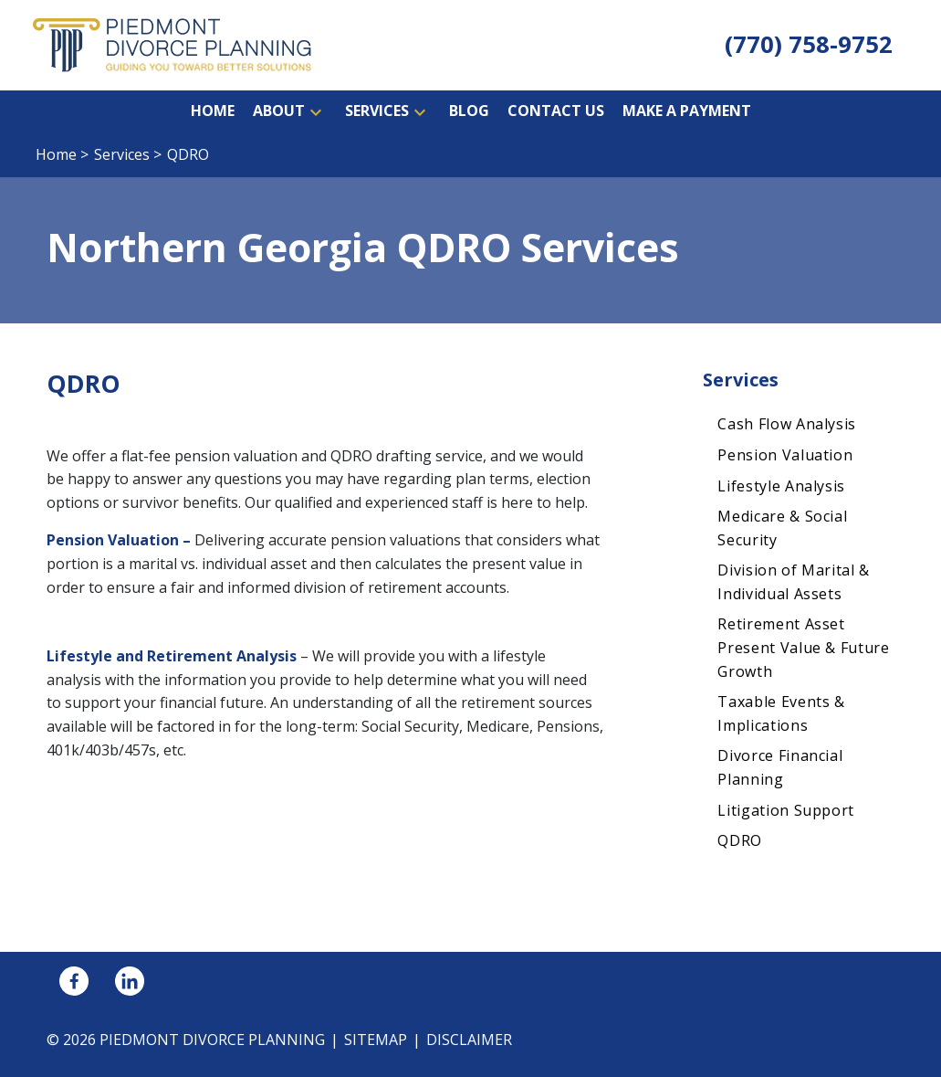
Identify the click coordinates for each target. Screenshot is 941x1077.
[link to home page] (172, 44)
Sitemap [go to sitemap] (375, 1039)
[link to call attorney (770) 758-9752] (808, 45)
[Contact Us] (555, 111)
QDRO (739, 840)
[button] (316, 111)
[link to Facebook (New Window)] (74, 981)
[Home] (213, 111)
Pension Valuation (784, 455)
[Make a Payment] (686, 111)
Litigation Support (785, 810)
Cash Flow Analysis (786, 424)
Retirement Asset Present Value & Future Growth (803, 647)
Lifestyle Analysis (781, 486)
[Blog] (469, 111)
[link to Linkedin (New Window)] (129, 981)
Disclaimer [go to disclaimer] (469, 1039)
